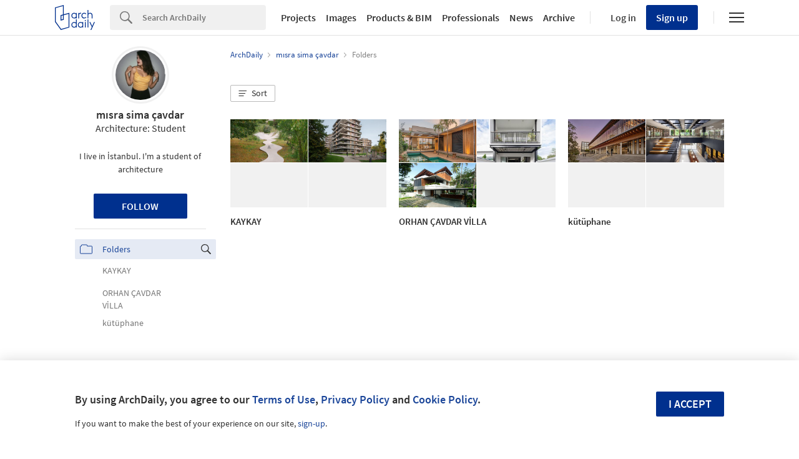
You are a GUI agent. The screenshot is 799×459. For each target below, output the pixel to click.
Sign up (672, 17)
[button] (252, 93)
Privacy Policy (355, 399)
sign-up (311, 423)
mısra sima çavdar (140, 114)
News (521, 17)
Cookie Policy (445, 399)
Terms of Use (283, 399)
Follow (140, 206)
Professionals (470, 17)
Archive (559, 17)
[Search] (204, 17)
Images (341, 17)
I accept (690, 404)
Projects (298, 17)
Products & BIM (399, 17)
